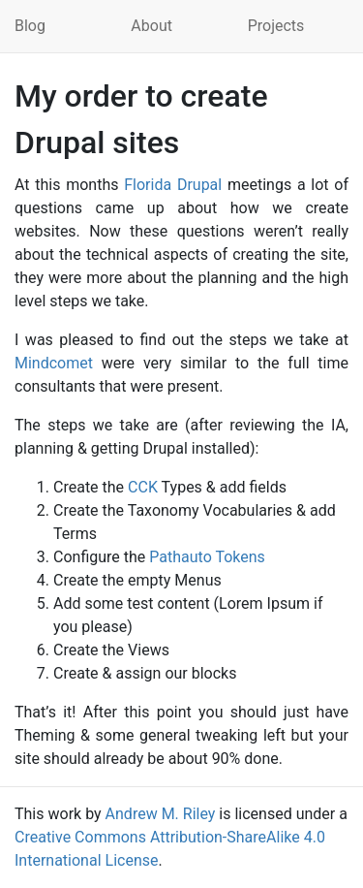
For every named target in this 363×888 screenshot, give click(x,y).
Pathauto (180, 557)
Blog (30, 25)
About (151, 25)
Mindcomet (54, 363)
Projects (276, 25)
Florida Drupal (173, 184)
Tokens (239, 557)
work (64, 814)
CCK (143, 487)
